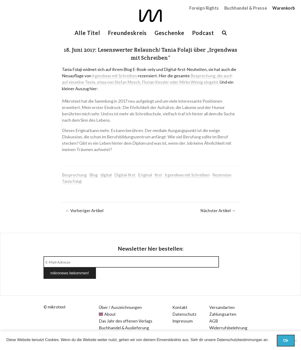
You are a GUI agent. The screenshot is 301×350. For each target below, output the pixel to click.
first (158, 174)
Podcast (203, 32)
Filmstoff (107, 322)
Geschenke (169, 32)
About (110, 302)
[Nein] (295, 340)
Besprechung (74, 174)
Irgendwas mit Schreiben (115, 75)
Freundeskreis (127, 32)
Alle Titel (87, 32)
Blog (93, 174)
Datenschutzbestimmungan (239, 340)
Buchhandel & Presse (245, 8)
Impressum (182, 309)
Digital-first (125, 174)
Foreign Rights (204, 8)
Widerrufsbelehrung (228, 316)
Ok (285, 340)
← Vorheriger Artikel (84, 210)
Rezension (223, 174)
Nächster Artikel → (218, 210)
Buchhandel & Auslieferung (124, 316)
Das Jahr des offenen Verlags (125, 309)
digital (106, 174)
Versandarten (222, 295)
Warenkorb (283, 8)
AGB (213, 309)
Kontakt (179, 295)
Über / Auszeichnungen (120, 295)
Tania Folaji (72, 180)
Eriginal (145, 174)
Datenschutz (184, 302)
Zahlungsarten (223, 302)
